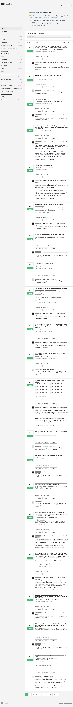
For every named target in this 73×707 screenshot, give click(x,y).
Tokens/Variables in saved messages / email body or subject (50, 381)
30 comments (38, 169)
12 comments (38, 435)
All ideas (3, 28)
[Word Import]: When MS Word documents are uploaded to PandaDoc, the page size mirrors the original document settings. (51, 326)
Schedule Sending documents (43, 165)
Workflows (3, 99)
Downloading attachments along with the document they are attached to (51, 354)
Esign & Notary (4, 51)
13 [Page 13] (46, 694)
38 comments (38, 79)
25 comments (38, 51)
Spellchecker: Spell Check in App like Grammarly (49, 75)
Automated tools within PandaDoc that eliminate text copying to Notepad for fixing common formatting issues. (51, 554)
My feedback (4, 31)
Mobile (2, 68)
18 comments (38, 665)
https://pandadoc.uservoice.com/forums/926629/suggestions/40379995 (49, 297)
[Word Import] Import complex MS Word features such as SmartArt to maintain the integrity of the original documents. (51, 625)
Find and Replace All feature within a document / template (49, 456)
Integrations (4, 59)
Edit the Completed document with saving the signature (51, 431)
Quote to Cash (4, 76)
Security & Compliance (6, 85)
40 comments (38, 358)
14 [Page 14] (50, 694)
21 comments (38, 490)
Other (2, 71)
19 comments (38, 331)
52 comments (38, 130)
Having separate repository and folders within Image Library (50, 655)
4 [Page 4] (36, 694)
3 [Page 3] (33, 694)
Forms (2, 56)
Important (46, 59)
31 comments (38, 460)
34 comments (38, 212)
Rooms (2, 82)
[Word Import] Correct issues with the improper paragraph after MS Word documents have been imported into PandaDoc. (51, 596)
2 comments (37, 524)
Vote (30, 51)
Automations (4, 42)
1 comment (37, 632)
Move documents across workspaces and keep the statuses (49, 235)
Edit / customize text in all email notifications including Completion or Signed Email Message (51, 289)
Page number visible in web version (45, 263)
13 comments (38, 103)
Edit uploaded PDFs (40, 99)
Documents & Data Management (9, 48)
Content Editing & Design (7, 45)
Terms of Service (68, 703)
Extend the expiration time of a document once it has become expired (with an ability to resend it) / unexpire (51, 47)
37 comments (38, 241)
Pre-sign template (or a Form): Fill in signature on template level (49, 205)
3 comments (37, 601)
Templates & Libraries (6, 94)
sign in (68, 5)
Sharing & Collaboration (7, 91)
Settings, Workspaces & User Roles (9, 88)
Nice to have (38, 59)
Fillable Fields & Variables (7, 54)
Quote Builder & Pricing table (8, 74)
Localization (4, 65)
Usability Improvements (7, 97)
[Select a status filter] (65, 42)
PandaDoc (61, 703)
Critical (54, 59)
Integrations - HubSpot (6, 62)
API (1, 36)
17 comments (38, 268)
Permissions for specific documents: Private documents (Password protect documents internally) (51, 483)
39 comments (38, 302)
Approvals (3, 39)
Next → (56, 694)
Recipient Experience (6, 79)
